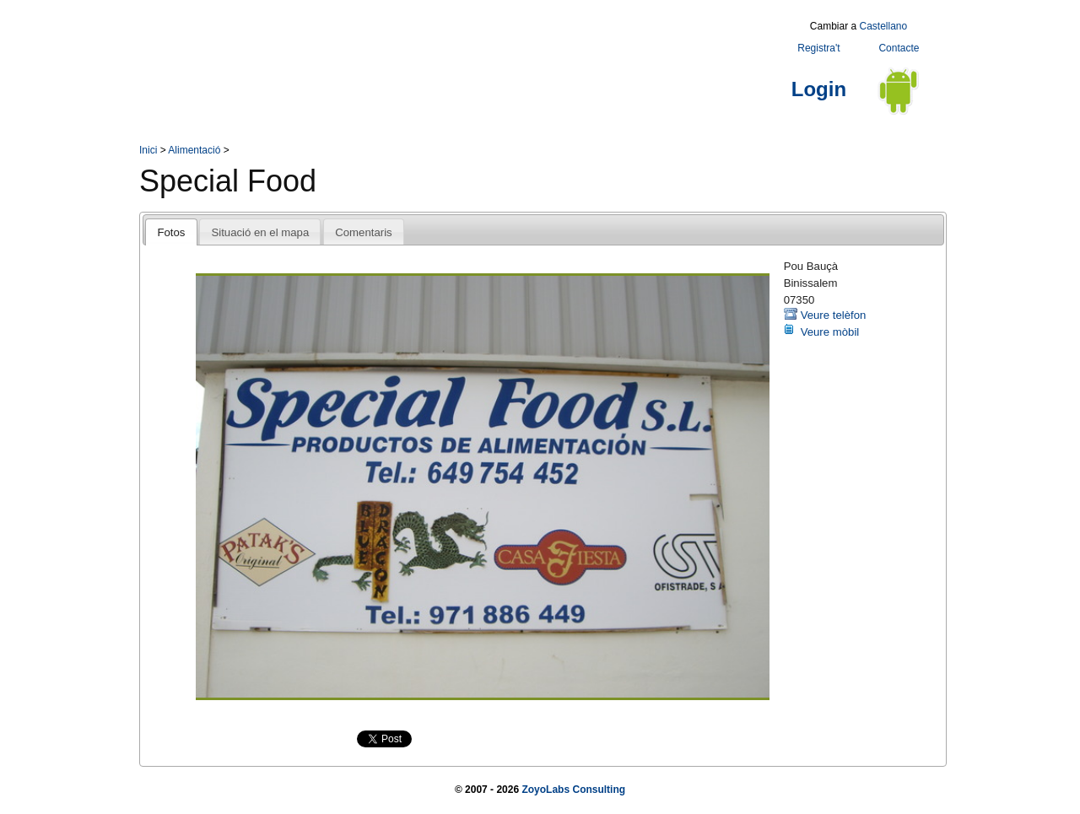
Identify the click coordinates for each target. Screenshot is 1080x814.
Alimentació (194, 150)
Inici (148, 150)
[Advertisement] (446, 53)
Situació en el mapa (260, 232)
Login (818, 89)
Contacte (898, 48)
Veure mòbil (830, 332)
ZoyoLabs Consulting (573, 789)
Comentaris (363, 232)
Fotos (171, 232)
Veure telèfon (834, 315)
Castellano (883, 26)
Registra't (818, 48)
